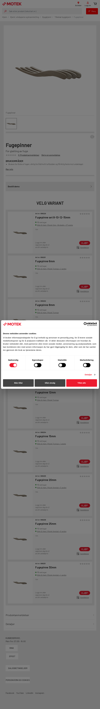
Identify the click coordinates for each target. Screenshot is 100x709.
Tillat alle (81, 383)
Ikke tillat (18, 383)
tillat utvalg (50, 383)
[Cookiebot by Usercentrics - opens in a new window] (85, 324)
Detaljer (88, 374)
